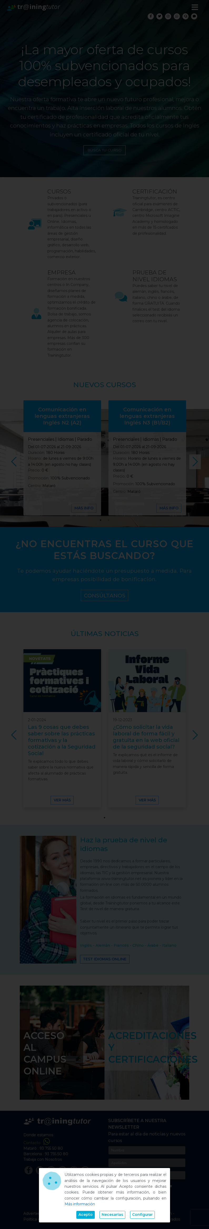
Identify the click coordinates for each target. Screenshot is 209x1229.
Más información (79, 1204)
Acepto (85, 1214)
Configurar (142, 1214)
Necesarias (112, 1214)
